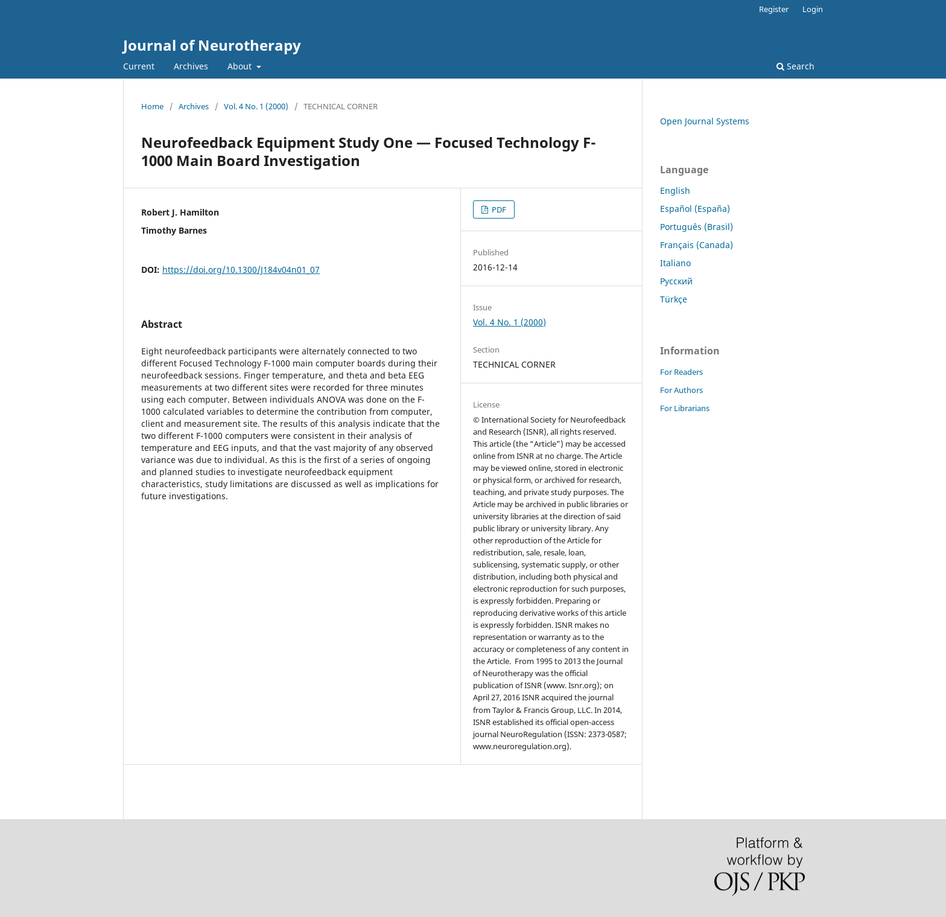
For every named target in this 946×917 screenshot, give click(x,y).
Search (795, 66)
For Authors (681, 390)
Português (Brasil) (696, 226)
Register (774, 9)
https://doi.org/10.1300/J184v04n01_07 (241, 269)
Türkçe (673, 299)
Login (812, 9)
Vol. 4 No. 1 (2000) (256, 106)
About (240, 66)
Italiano (675, 263)
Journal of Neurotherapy (212, 45)
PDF (498, 209)
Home (152, 106)
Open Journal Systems (704, 121)
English (675, 190)
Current (138, 66)
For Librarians (685, 408)
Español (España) (695, 208)
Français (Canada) (696, 245)
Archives (191, 66)
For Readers (681, 371)
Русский (676, 281)
